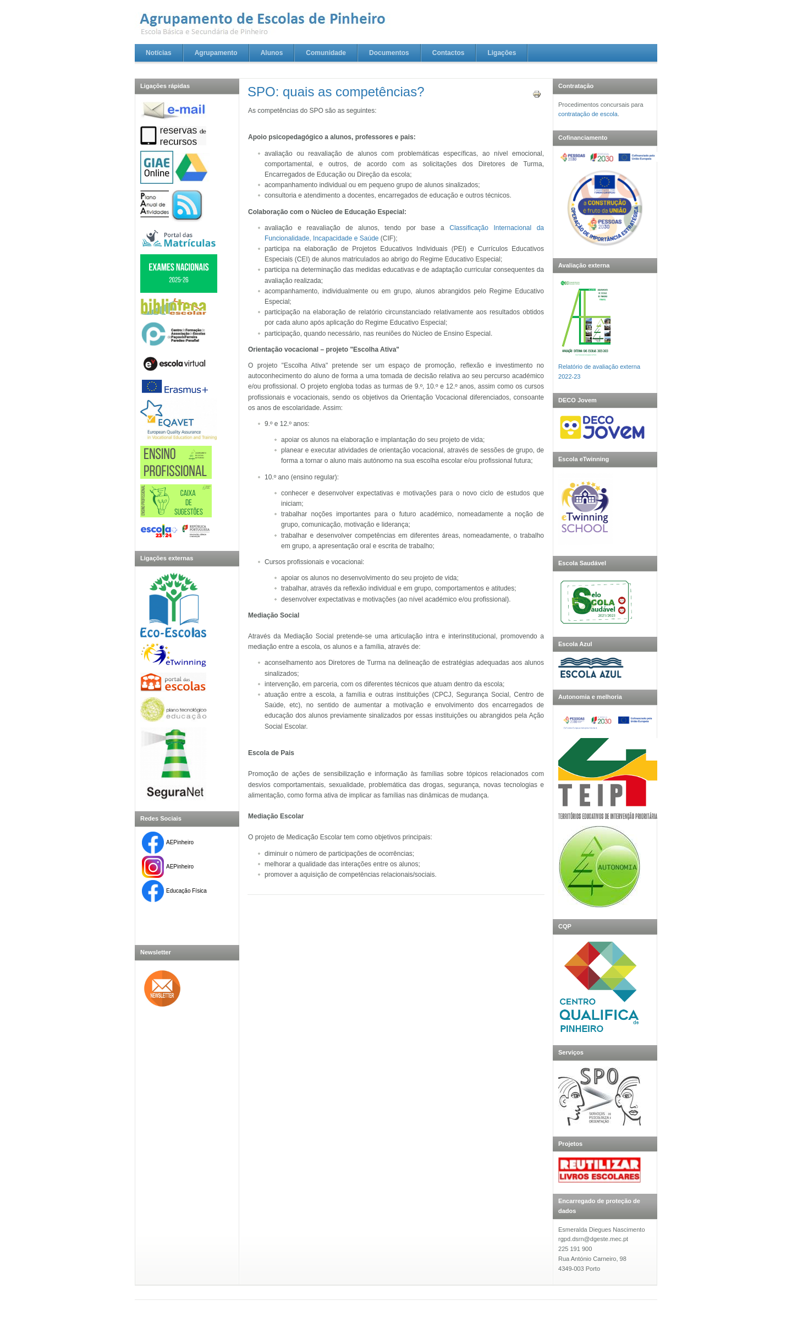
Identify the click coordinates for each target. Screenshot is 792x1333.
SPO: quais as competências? (336, 91)
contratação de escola (588, 114)
